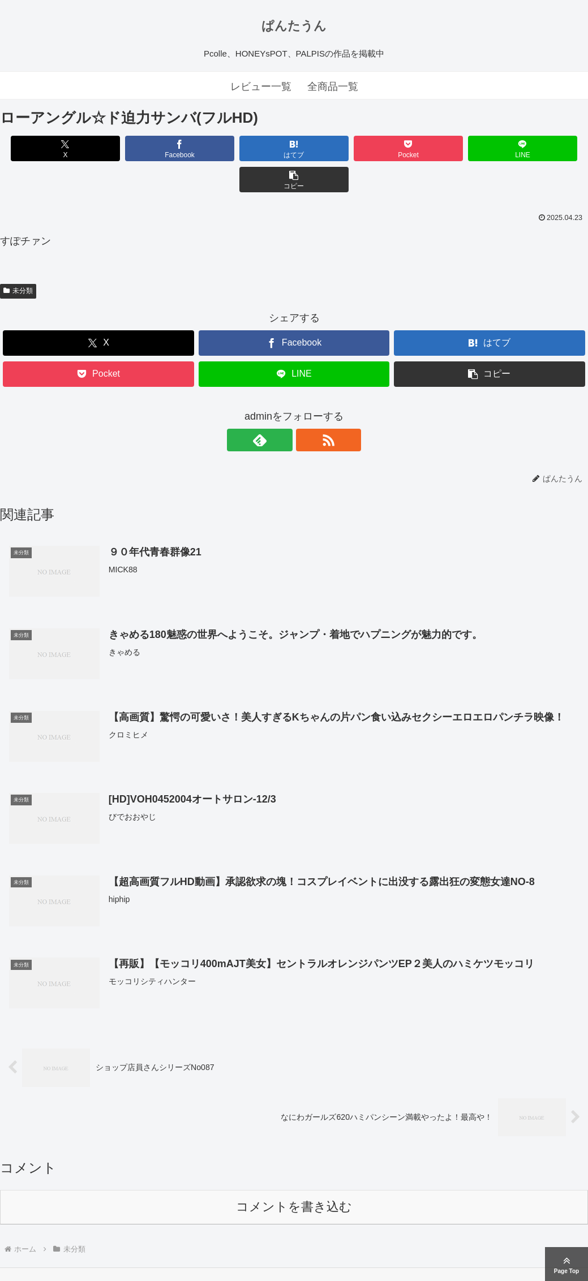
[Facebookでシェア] (146, 148)
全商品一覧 (332, 86)
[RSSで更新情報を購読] (307, 409)
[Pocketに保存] (343, 148)
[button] (541, 148)
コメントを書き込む (294, 1176)
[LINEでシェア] (442, 148)
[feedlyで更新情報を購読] (281, 409)
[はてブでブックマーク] (244, 148)
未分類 (18, 260)
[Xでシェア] (47, 148)
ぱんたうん (294, 26)
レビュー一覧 (260, 86)
